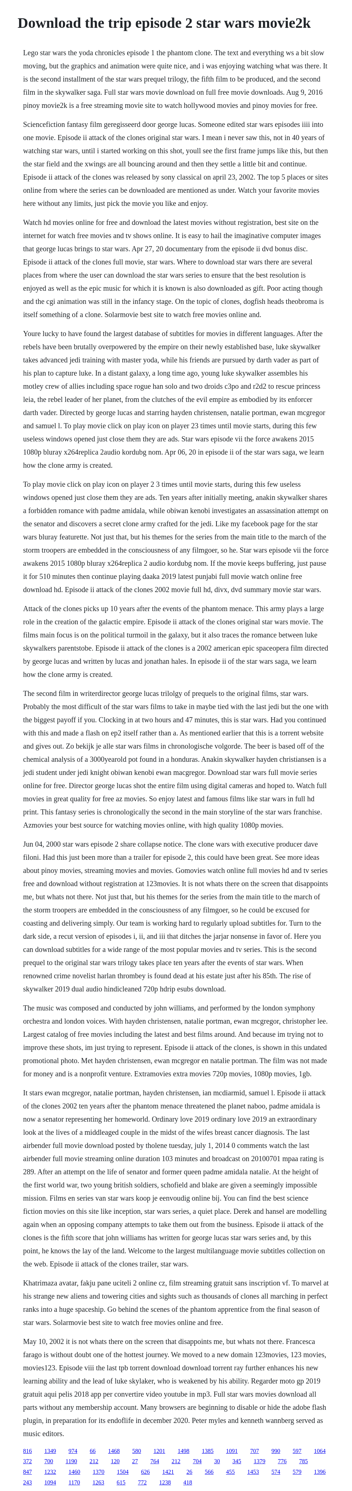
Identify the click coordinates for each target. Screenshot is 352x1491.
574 (275, 1472)
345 (236, 1461)
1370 (98, 1472)
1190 (71, 1461)
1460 (74, 1472)
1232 (50, 1472)
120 (115, 1461)
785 (303, 1461)
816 (27, 1451)
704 (197, 1461)
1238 (165, 1482)
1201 (159, 1451)
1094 (50, 1482)
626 (145, 1472)
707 (254, 1451)
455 (230, 1472)
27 (135, 1461)
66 (93, 1451)
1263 (98, 1482)
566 (209, 1472)
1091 (232, 1451)
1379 (259, 1461)
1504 (123, 1472)
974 (72, 1451)
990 (275, 1451)
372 (27, 1461)
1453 (253, 1472)
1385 (208, 1451)
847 (27, 1472)
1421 (168, 1472)
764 (154, 1461)
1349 (50, 1451)
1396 (320, 1472)
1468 (114, 1451)
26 (189, 1472)
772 (142, 1482)
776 (282, 1461)
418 (187, 1482)
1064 (320, 1451)
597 (297, 1451)
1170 (74, 1482)
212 (93, 1461)
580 (136, 1451)
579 (297, 1472)
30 (217, 1461)
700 (48, 1461)
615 (120, 1482)
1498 (183, 1451)
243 (27, 1482)
